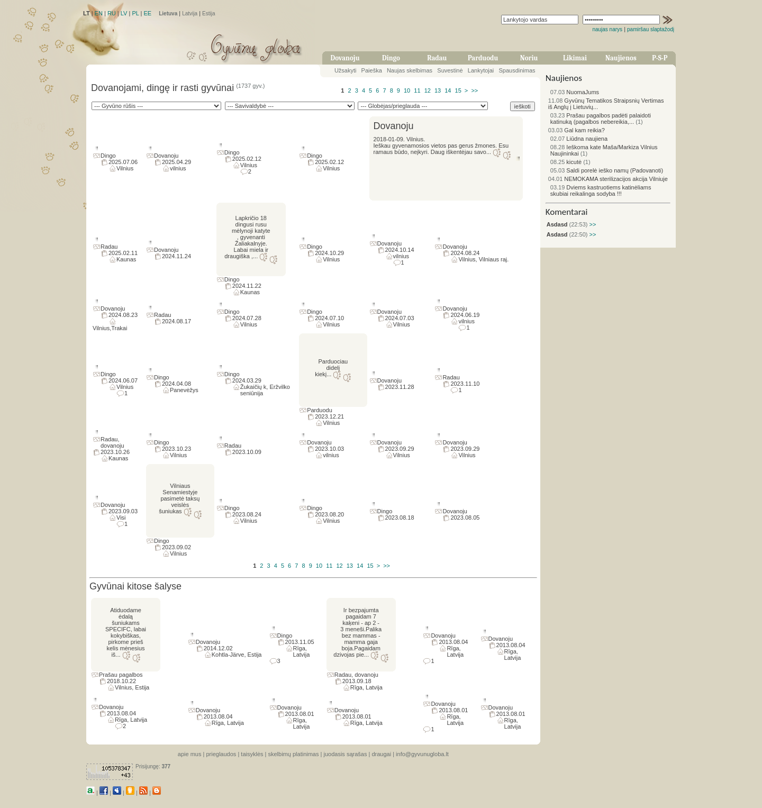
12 (427, 90)
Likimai (575, 58)
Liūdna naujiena (578, 138)
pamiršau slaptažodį (650, 29)
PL (135, 13)
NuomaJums (574, 92)
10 (407, 90)
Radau (437, 58)
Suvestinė (449, 70)
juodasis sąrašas (345, 754)
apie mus (190, 754)
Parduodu (483, 58)
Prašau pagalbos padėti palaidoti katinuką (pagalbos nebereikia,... (600, 118)
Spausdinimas (517, 70)
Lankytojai (481, 70)
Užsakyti (345, 70)
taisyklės (252, 754)
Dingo (391, 58)
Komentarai (567, 211)
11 (417, 90)
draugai (381, 754)
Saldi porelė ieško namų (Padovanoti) (606, 170)
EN (99, 13)
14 (447, 90)
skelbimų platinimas (293, 754)
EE (147, 13)
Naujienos (621, 58)
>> (474, 90)
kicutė (566, 162)
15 (458, 90)
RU (111, 13)
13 (437, 90)
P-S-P (659, 58)
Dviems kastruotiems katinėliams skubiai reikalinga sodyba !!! (600, 190)
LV (124, 13)
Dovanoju (345, 58)
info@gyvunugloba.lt (422, 754)
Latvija (189, 13)
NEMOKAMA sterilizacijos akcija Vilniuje (608, 179)
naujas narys (607, 29)
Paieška (371, 70)
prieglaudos (221, 754)
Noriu (529, 58)
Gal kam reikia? (576, 130)
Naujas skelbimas (409, 70)
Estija (208, 13)
